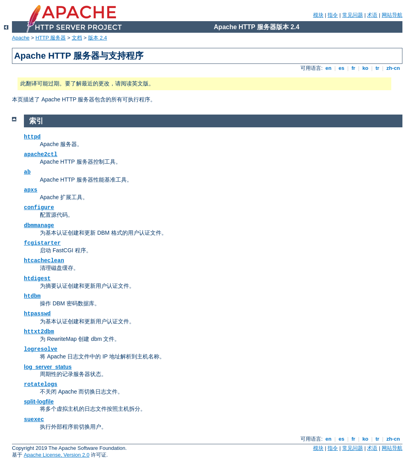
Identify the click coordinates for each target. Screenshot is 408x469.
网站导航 (392, 15)
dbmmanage (39, 225)
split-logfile (39, 401)
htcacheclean (44, 260)
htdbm (32, 296)
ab (27, 172)
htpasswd (37, 314)
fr (353, 68)
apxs (30, 190)
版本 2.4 (97, 38)
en (328, 68)
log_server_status (48, 367)
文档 (77, 38)
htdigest (37, 278)
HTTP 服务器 (50, 38)
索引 (36, 121)
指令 (333, 15)
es (341, 68)
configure (39, 207)
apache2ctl (40, 154)
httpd (32, 137)
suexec (34, 419)
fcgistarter (42, 243)
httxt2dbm (39, 331)
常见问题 (352, 15)
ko (365, 68)
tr (377, 68)
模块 (318, 15)
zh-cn (393, 68)
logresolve (40, 349)
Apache (20, 38)
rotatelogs (40, 384)
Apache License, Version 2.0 (57, 455)
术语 (372, 15)
